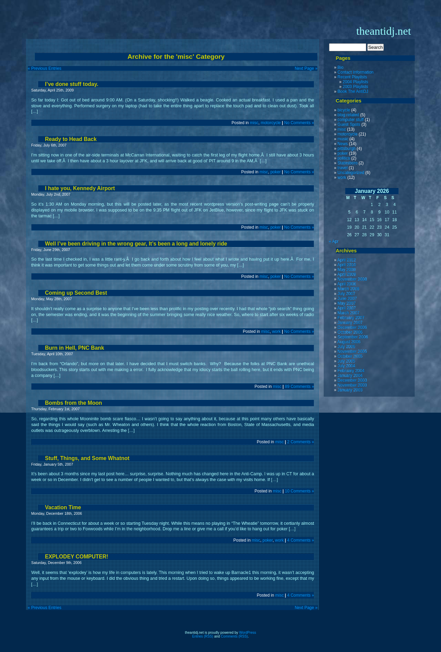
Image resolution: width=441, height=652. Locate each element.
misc (254, 122)
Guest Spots (349, 124)
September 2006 (353, 337)
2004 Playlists (355, 81)
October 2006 (350, 332)
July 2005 (346, 361)
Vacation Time (63, 507)
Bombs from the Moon (73, 403)
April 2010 (346, 264)
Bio (340, 67)
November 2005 (352, 351)
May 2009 (347, 269)
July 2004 (346, 365)
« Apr (334, 241)
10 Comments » (299, 491)
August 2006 (348, 341)
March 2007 (348, 313)
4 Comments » (300, 540)
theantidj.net (383, 31)
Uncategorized (351, 172)
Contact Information (356, 72)
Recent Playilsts (352, 77)
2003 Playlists (355, 86)
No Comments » (299, 122)
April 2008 (346, 284)
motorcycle (271, 122)
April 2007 (346, 308)
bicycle (344, 110)
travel (343, 167)
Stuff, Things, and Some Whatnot (87, 458)
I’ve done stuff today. (72, 84)
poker (275, 172)
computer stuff (351, 119)
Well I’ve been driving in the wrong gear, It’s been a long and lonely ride (136, 244)
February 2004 (351, 370)
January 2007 (350, 322)
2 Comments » (300, 441)
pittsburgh (347, 148)
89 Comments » (299, 386)
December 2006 (352, 327)
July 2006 (346, 346)
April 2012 (346, 260)
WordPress (247, 632)
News (343, 143)
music (343, 139)
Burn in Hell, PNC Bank (74, 348)
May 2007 (347, 303)
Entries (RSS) (202, 636)
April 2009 (346, 274)
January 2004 (350, 375)
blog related (348, 114)
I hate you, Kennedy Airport (80, 188)
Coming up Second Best (76, 293)
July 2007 (346, 293)
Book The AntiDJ (353, 91)
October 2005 (350, 356)
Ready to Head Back (71, 139)
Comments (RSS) (234, 636)
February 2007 (351, 317)
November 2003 (352, 385)
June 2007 (347, 298)
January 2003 (350, 390)
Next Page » (306, 68)
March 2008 (348, 288)
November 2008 (352, 279)
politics (344, 158)
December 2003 (352, 380)
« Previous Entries (44, 68)
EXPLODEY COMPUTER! (76, 556)
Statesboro (348, 163)
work (276, 331)
